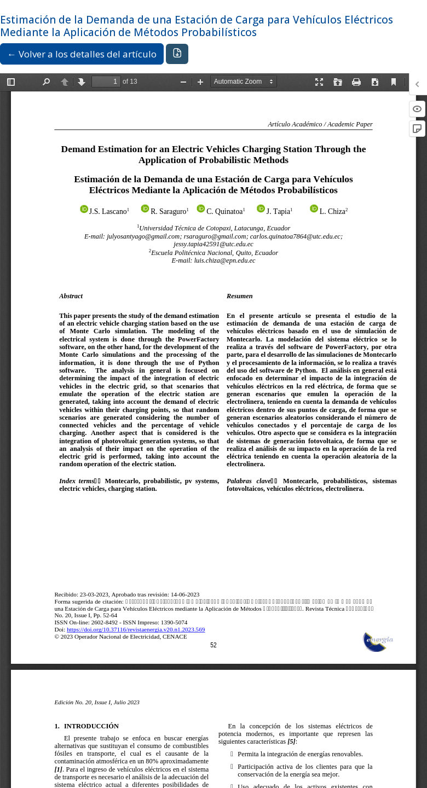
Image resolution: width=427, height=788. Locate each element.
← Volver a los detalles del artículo (82, 54)
